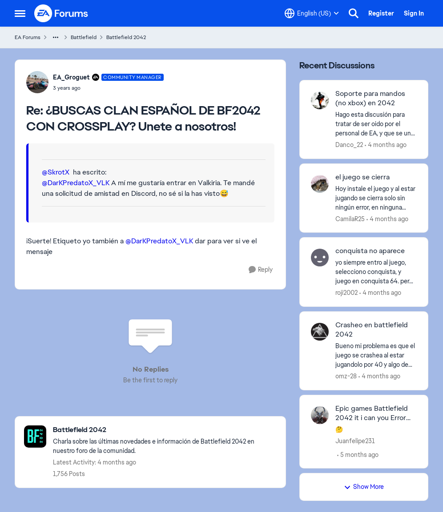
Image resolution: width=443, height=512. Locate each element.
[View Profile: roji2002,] (320, 257)
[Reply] (260, 270)
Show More (364, 487)
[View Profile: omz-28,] (320, 332)
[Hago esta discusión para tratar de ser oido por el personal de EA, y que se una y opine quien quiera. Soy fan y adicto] (376, 124)
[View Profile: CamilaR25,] (320, 184)
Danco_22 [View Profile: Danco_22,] (349, 145)
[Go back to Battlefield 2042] (165, 430)
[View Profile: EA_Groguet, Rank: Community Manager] (37, 82)
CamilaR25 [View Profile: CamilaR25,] (350, 218)
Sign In (414, 13)
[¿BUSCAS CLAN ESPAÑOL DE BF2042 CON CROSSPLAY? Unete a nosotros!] (108, 88)
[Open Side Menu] (20, 13)
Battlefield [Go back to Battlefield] (84, 37)
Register (381, 13)
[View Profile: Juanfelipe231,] (320, 415)
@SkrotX (55, 172)
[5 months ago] (358, 454)
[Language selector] (312, 13)
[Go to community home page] (61, 13)
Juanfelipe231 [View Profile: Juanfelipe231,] (355, 441)
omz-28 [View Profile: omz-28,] (346, 376)
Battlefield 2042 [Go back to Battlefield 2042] (126, 37)
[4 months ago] (386, 145)
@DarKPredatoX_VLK (75, 182)
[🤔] (376, 429)
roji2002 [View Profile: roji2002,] (346, 293)
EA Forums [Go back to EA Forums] (27, 37)
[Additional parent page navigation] (55, 37)
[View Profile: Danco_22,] (320, 100)
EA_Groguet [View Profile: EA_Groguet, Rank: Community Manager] (71, 77)
